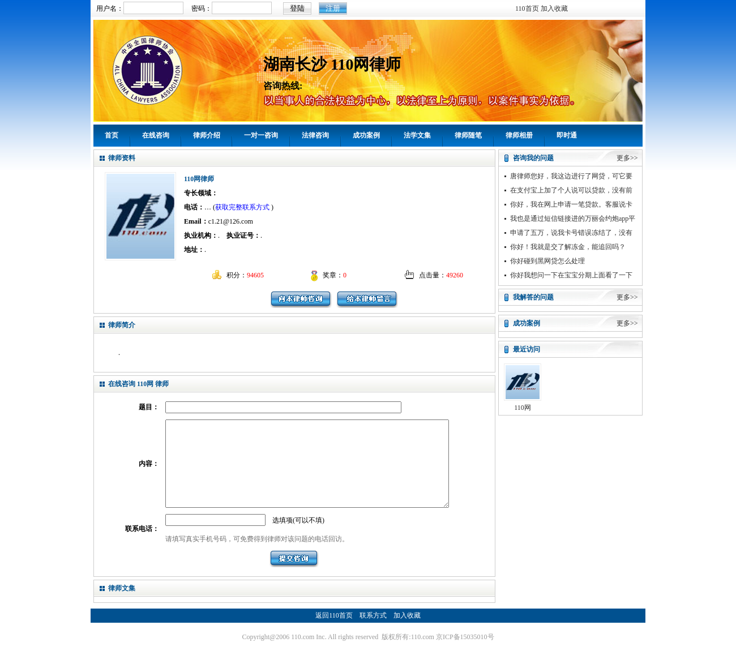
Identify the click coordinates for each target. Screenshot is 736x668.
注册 (333, 8)
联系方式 (373, 632)
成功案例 (366, 135)
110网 (522, 408)
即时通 (567, 135)
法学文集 (417, 135)
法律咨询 (315, 135)
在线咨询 (155, 135)
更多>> (627, 158)
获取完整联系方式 (242, 207)
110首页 (527, 8)
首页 (111, 135)
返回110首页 (334, 632)
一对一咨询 (261, 135)
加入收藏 (554, 8)
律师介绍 (206, 135)
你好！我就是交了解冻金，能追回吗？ (568, 247)
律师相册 (519, 135)
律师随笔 (468, 135)
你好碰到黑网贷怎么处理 (547, 261)
